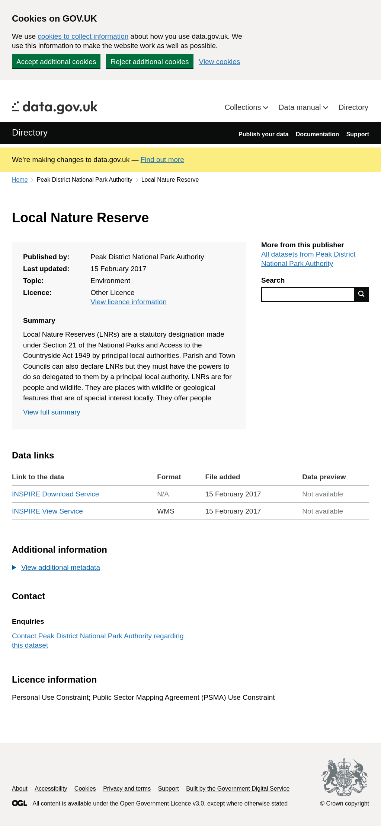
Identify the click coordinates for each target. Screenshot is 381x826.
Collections (244, 107)
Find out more (162, 159)
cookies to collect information (83, 36)
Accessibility (51, 788)
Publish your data (263, 134)
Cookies (85, 788)
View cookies (219, 61)
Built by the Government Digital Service (237, 788)
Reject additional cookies (150, 62)
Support (357, 134)
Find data (361, 294)
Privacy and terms (127, 788)
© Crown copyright (344, 803)
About (20, 788)
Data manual (301, 107)
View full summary (51, 412)
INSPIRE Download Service (55, 494)
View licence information (128, 302)
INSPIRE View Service (47, 511)
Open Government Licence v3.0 (162, 803)
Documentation (317, 134)
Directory (353, 107)
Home (20, 180)
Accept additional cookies (56, 62)
